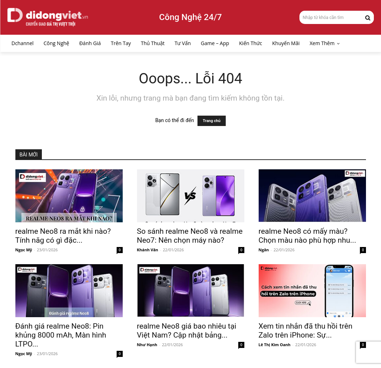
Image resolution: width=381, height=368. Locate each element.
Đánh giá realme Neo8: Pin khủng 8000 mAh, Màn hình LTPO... (60, 335)
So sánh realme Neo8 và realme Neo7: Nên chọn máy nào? (190, 235)
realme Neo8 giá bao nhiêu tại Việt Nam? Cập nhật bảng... (186, 330)
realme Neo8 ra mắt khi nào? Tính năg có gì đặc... (63, 235)
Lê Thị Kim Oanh (275, 344)
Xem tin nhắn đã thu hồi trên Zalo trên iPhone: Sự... (306, 330)
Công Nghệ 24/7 (190, 17)
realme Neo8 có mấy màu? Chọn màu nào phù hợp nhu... (307, 235)
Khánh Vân (147, 249)
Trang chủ (211, 120)
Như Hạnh (147, 344)
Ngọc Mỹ (23, 249)
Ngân (264, 249)
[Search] (368, 17)
